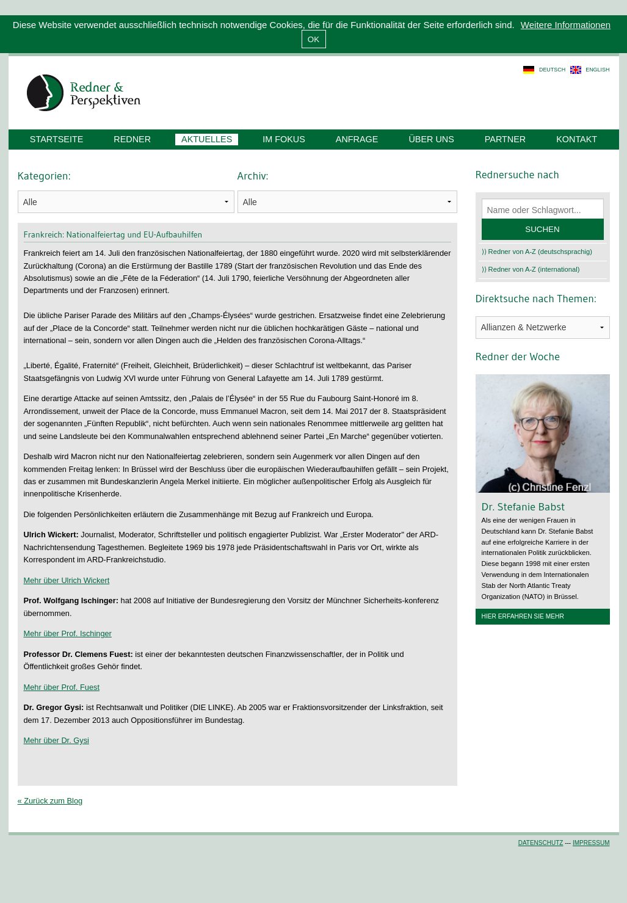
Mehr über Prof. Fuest (62, 687)
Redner (132, 139)
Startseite (56, 139)
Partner (505, 139)
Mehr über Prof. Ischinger (68, 633)
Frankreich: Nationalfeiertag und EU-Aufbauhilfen (113, 234)
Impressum (591, 843)
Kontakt (576, 139)
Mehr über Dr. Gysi (56, 740)
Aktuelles (206, 139)
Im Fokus (284, 139)
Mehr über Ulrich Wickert (67, 580)
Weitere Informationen (566, 25)
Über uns (431, 139)
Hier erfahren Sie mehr (523, 616)
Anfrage (357, 139)
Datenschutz (541, 843)
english (597, 70)
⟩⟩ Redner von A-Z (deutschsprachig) (537, 251)
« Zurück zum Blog (50, 800)
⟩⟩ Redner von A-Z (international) (531, 269)
